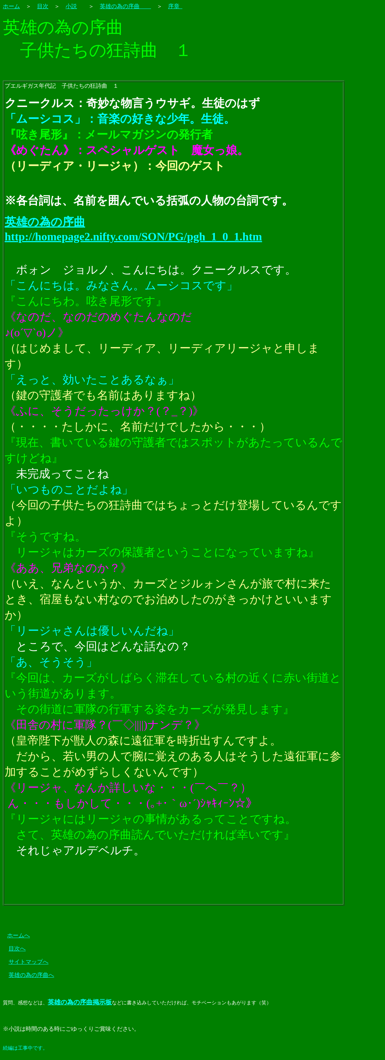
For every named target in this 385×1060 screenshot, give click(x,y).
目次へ (17, 949)
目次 (42, 6)
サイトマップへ (28, 962)
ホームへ (18, 935)
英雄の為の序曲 (125, 6)
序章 (175, 6)
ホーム (11, 6)
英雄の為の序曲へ (31, 975)
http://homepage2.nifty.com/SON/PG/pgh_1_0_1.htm (133, 236)
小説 (71, 6)
